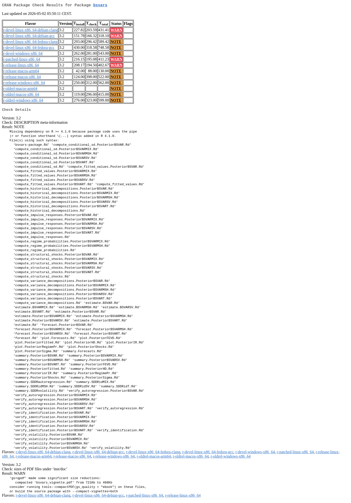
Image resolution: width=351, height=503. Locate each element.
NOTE (115, 43)
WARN (116, 31)
